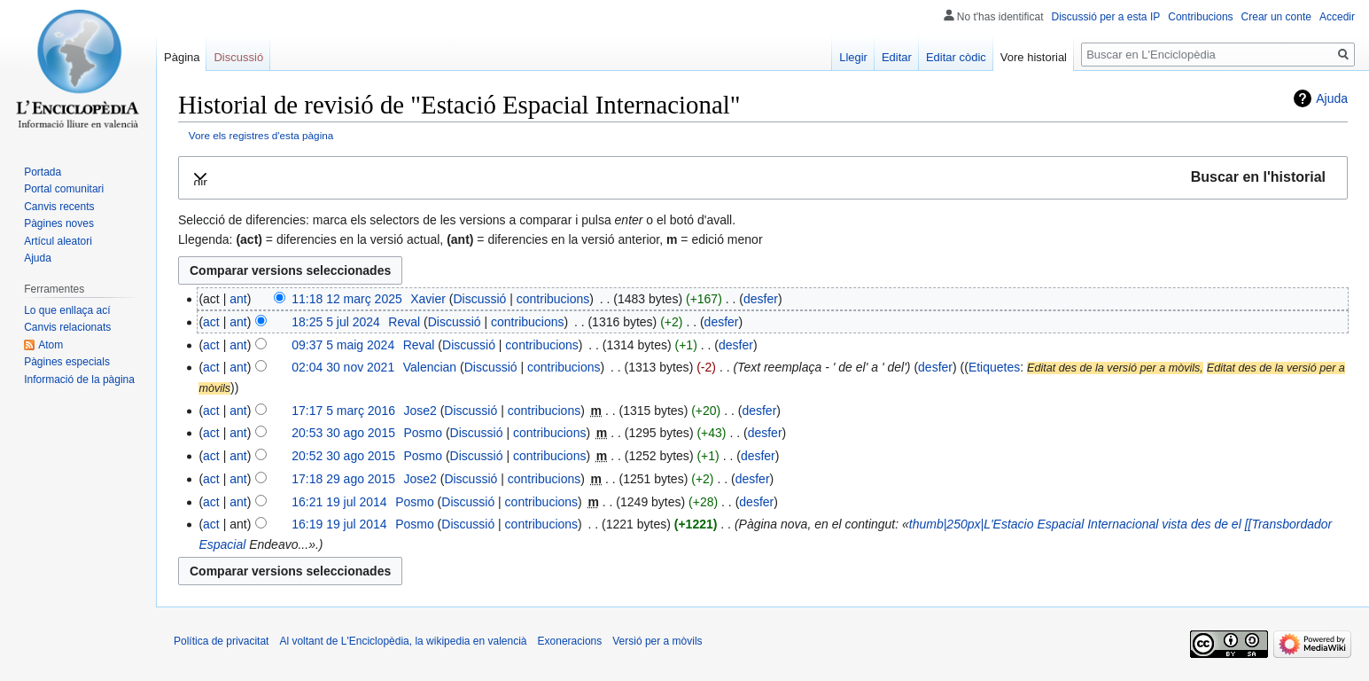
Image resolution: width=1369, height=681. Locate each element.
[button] (763, 177)
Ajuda (1332, 98)
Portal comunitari (64, 189)
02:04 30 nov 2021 (343, 367)
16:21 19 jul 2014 (339, 502)
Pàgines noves (59, 223)
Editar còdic (956, 57)
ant (237, 299)
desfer (760, 299)
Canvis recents (59, 206)
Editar (897, 57)
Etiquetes (994, 367)
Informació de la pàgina (79, 379)
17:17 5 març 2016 (343, 410)
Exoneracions (570, 641)
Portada (42, 172)
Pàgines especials (67, 362)
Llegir (853, 57)
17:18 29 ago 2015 (343, 479)
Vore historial (1033, 57)
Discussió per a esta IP (1106, 17)
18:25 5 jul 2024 (336, 322)
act (211, 322)
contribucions (553, 299)
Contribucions (1200, 17)
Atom (50, 345)
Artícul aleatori (58, 241)
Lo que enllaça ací (67, 310)
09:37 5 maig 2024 (343, 345)
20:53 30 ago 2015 (343, 433)
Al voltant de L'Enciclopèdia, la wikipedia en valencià (402, 641)
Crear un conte (1276, 17)
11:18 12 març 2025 (347, 299)
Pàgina (181, 57)
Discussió (479, 299)
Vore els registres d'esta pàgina (261, 135)
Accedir (1337, 17)
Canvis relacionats (67, 327)
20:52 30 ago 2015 (343, 456)
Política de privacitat (221, 641)
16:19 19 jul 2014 (339, 524)
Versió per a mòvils (657, 641)
